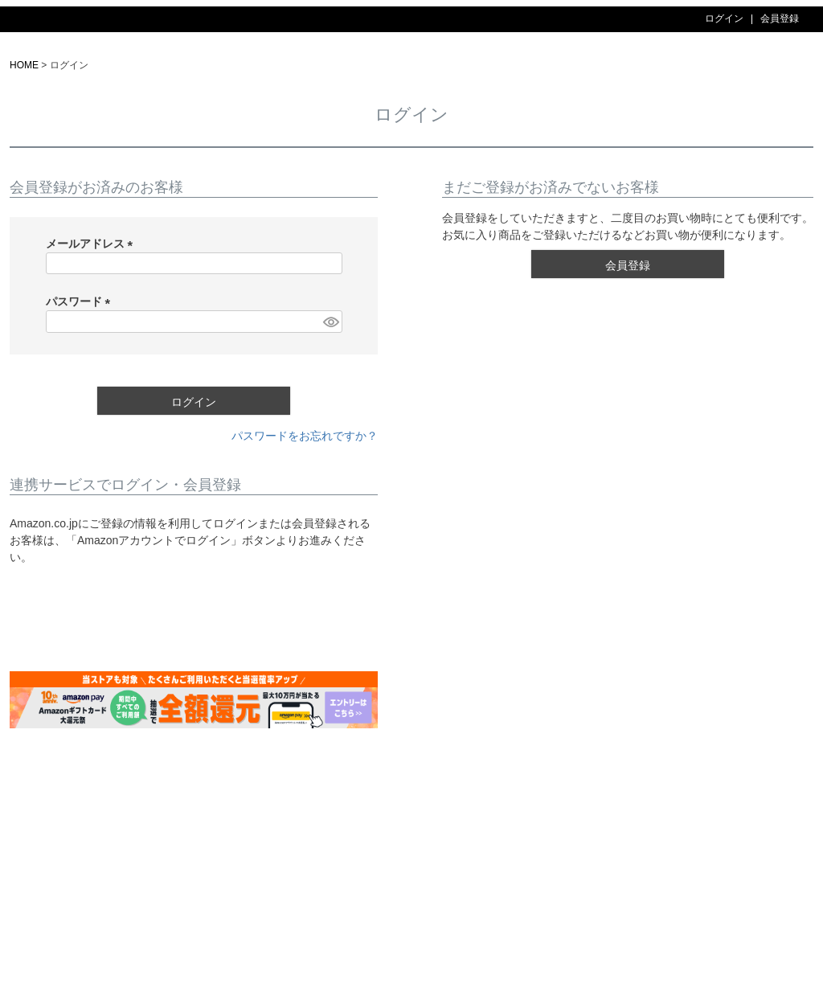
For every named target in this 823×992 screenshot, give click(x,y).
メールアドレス (92, 243)
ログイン (724, 18)
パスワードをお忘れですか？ (304, 435)
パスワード (81, 301)
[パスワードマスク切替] (330, 321)
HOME (24, 65)
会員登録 (779, 18)
